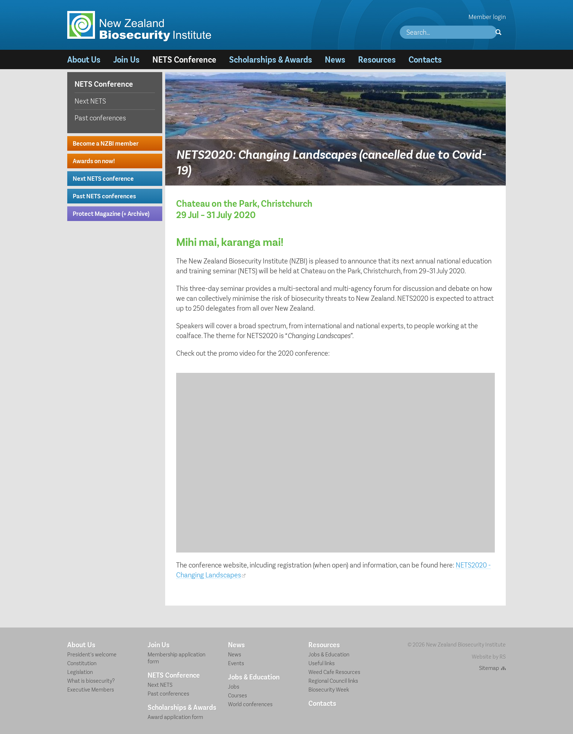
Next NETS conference (103, 178)
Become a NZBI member (105, 143)
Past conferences (100, 117)
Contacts (425, 59)
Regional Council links (333, 680)
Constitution (81, 662)
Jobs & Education (254, 676)
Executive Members (90, 689)
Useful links (321, 662)
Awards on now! (94, 161)
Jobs (233, 686)
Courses (237, 695)
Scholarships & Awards (270, 59)
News (335, 59)
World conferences (250, 703)
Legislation (80, 671)
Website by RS (489, 656)
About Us (83, 59)
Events (236, 662)
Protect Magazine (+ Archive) (111, 213)
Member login (487, 16)
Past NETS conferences (104, 196)
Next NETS (90, 100)
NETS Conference (184, 59)
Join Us (126, 59)
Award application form (175, 716)
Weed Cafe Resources (334, 671)
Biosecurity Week (328, 689)
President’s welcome (92, 654)
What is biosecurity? (91, 680)
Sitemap (489, 667)
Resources (377, 59)
